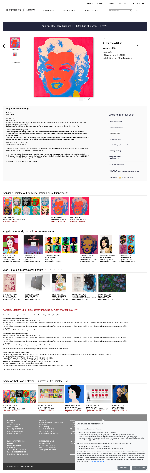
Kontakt (100, 3)
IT (139, 3)
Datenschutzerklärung (98, 461)
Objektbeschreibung (17, 108)
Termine (111, 3)
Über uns (122, 3)
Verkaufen (69, 11)
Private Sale (91, 11)
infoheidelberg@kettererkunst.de (17, 454)
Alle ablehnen (124, 467)
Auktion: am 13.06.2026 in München (69, 26)
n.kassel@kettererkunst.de (47, 450)
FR (143, 3)
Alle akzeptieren (139, 467)
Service (89, 3)
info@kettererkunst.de (14, 433)
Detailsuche (139, 11)
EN (137, 3)
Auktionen (48, 11)
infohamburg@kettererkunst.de (49, 433)
